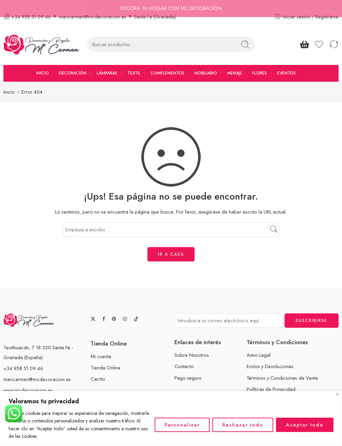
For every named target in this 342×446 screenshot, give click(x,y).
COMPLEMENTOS (167, 63)
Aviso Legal (259, 345)
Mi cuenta (101, 346)
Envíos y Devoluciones (270, 357)
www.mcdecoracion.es (28, 380)
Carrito (98, 369)
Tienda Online (105, 358)
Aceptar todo (305, 424)
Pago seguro (188, 368)
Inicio (9, 82)
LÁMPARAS (107, 63)
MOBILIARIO (205, 63)
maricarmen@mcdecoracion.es (37, 369)
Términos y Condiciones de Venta (282, 368)
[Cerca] (337, 394)
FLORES (259, 63)
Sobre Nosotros (191, 345)
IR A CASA (171, 245)
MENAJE (234, 63)
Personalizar (182, 424)
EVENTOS (286, 63)
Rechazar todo (242, 424)
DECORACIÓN (73, 63)
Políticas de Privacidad (271, 379)
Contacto (184, 357)
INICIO (42, 63)
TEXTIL (134, 63)
